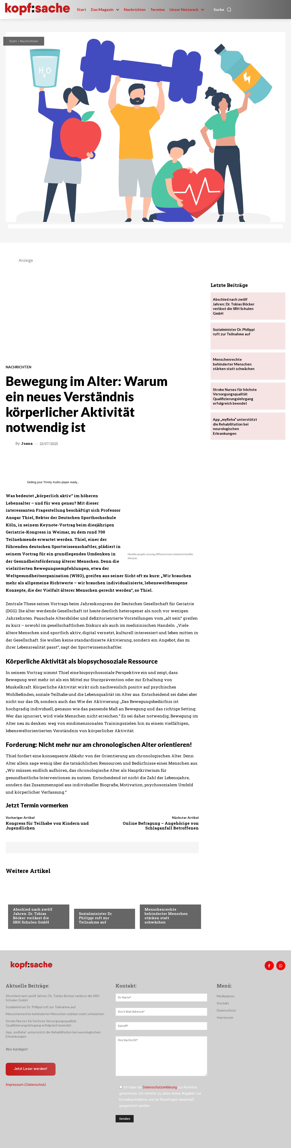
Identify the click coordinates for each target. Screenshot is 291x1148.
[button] (223, 9)
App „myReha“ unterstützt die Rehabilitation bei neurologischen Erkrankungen (235, 426)
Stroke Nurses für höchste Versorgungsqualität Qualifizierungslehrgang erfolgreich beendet (235, 396)
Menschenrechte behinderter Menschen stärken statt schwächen (166, 915)
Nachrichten (29, 41)
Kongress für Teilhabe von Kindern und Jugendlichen (47, 825)
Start (13, 41)
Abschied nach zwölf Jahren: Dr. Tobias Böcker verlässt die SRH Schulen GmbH (32, 915)
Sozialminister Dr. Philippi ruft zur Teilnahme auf (96, 917)
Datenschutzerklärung (160, 1087)
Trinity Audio (52, 482)
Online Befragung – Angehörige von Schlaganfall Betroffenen (161, 825)
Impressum (14, 1085)
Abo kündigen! (17, 1049)
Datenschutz (36, 1085)
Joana (27, 443)
